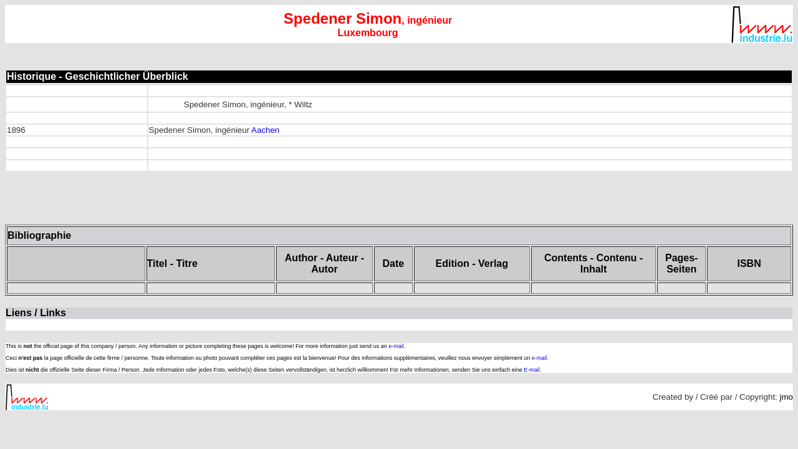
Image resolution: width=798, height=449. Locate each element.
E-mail (532, 370)
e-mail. (396, 346)
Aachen (265, 130)
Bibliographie (39, 235)
